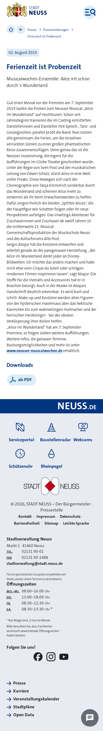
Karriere (21, 691)
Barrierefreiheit (27, 523)
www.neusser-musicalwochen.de (34, 350)
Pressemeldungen (56, 30)
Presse (32, 30)
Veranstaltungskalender (36, 699)
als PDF (25, 379)
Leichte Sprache (76, 523)
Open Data (23, 715)
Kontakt (25, 516)
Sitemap (51, 523)
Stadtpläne (23, 707)
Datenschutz (70, 516)
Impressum (46, 516)
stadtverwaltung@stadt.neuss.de (35, 563)
